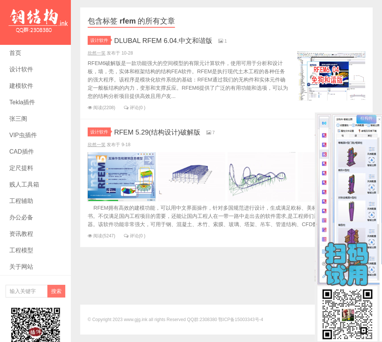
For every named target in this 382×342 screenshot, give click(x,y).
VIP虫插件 (23, 135)
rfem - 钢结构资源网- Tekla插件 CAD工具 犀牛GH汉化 (35, 22)
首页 (15, 53)
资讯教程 (21, 234)
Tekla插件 (22, 102)
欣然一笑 (97, 53)
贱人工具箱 (24, 184)
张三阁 (18, 118)
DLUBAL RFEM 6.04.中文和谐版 (173, 40)
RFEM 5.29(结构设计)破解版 (166, 131)
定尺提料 (21, 168)
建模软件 (21, 86)
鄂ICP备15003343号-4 (240, 319)
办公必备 (21, 217)
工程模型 (21, 250)
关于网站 (21, 267)
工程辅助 (21, 201)
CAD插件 (21, 151)
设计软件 (21, 69)
